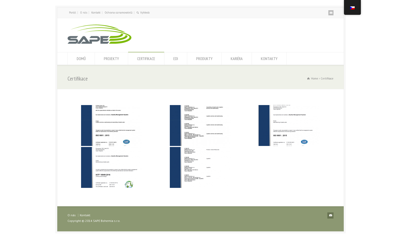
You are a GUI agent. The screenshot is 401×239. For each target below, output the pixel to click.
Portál (72, 12)
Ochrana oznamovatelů (118, 12)
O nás (83, 12)
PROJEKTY (111, 58)
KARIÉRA (237, 58)
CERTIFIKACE (146, 58)
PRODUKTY (204, 58)
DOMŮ (81, 58)
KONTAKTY (269, 58)
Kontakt (96, 12)
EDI (175, 58)
